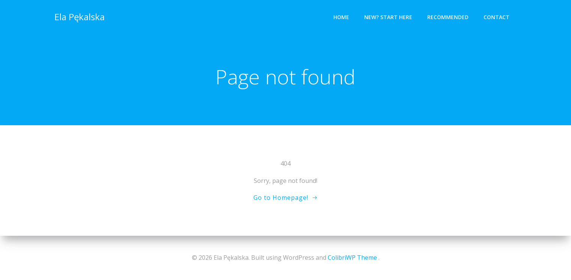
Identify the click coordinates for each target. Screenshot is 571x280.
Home (341, 17)
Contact (496, 17)
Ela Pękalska (79, 16)
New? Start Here (388, 17)
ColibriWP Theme (352, 257)
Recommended (448, 17)
